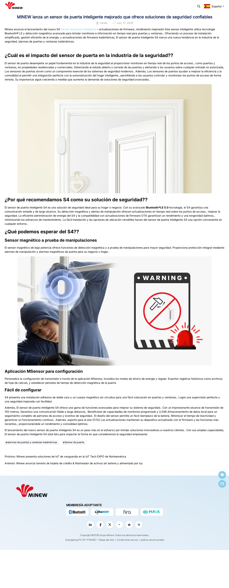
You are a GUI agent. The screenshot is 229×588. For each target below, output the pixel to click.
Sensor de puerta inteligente (78, 29)
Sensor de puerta (74, 442)
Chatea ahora (222, 474)
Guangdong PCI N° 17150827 (81, 539)
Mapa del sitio (106, 539)
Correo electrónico (222, 483)
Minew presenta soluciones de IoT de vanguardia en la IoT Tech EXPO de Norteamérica (71, 456)
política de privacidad (152, 539)
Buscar (198, 6)
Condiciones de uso (127, 539)
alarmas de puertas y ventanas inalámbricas (32, 442)
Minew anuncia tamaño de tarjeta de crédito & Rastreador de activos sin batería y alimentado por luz (79, 463)
